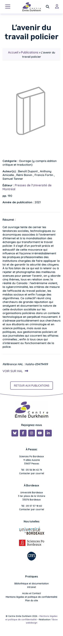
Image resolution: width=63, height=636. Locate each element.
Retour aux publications (31, 385)
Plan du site (31, 600)
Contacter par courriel (31, 473)
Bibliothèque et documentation (31, 583)
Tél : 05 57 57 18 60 (31, 505)
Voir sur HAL (15, 371)
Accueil (13, 52)
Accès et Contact (31, 593)
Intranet (31, 587)
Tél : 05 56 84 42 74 (31, 469)
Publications (29, 52)
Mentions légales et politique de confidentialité (31, 596)
